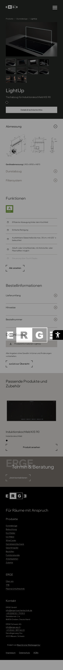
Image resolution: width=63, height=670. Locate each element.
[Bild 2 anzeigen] (22, 62)
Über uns (9, 581)
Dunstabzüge (21, 19)
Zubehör (9, 562)
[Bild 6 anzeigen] (22, 70)
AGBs (35, 652)
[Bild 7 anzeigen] (33, 70)
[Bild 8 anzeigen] (44, 70)
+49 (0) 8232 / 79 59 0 (15, 613)
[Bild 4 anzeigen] (44, 62)
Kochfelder (10, 533)
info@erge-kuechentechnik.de (19, 610)
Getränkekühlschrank (15, 544)
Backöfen (10, 551)
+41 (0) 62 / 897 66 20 (15, 630)
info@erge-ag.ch (13, 627)
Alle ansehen (15, 268)
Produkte (9, 19)
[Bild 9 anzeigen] (11, 79)
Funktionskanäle (13, 555)
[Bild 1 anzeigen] (11, 62)
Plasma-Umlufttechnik (15, 588)
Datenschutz (24, 652)
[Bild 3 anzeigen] (33, 62)
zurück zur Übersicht (19, 363)
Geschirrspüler (12, 548)
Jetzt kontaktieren (18, 477)
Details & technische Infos (31, 110)
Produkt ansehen (31, 447)
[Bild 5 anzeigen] (11, 70)
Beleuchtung (11, 529)
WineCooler (11, 540)
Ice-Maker (10, 537)
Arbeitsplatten (12, 559)
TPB (7, 585)
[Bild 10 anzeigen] (22, 79)
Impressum (11, 652)
